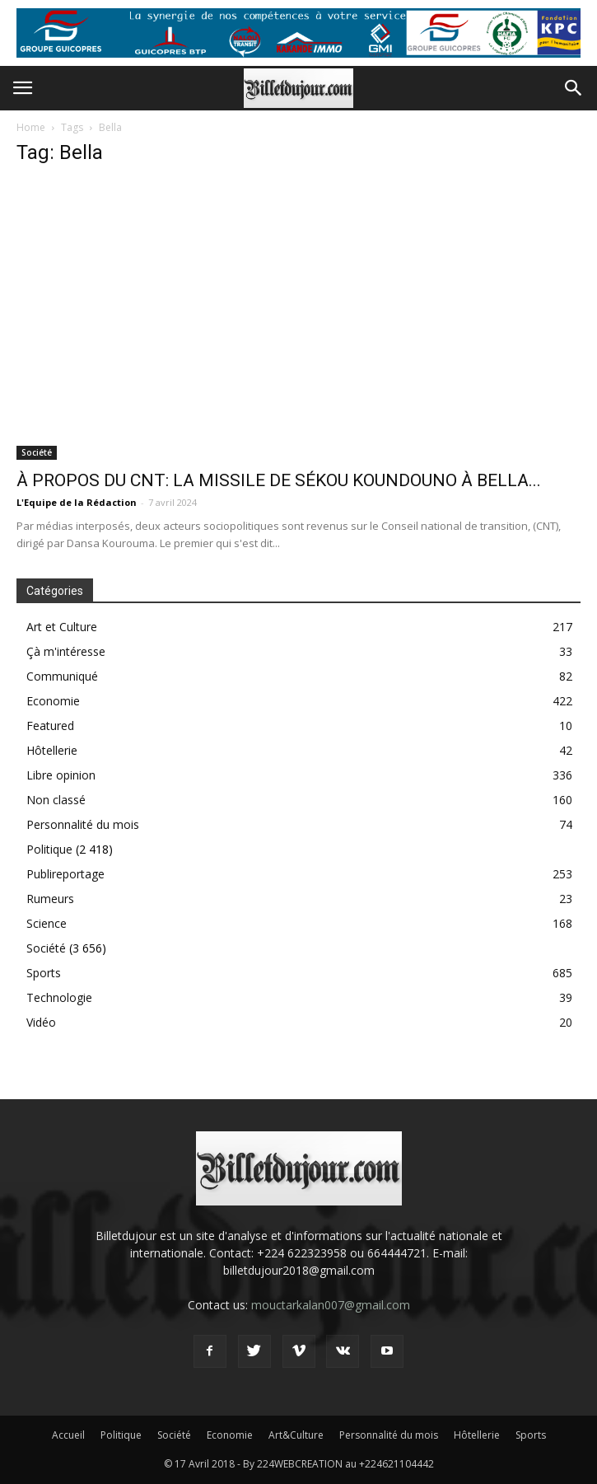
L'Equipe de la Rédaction (76, 502)
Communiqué (62, 676)
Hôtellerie (51, 750)
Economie (53, 701)
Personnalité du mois (82, 824)
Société (36, 452)
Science (46, 923)
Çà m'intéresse (65, 651)
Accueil (68, 1435)
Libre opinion (61, 775)
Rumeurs (50, 898)
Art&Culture (296, 1435)
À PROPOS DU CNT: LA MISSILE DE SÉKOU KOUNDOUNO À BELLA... (278, 480)
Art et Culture (61, 626)
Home (30, 127)
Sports (43, 973)
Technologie (59, 997)
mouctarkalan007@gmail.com (330, 1305)
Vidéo (41, 1022)
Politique (49, 849)
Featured (50, 725)
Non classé (56, 800)
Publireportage (65, 874)
